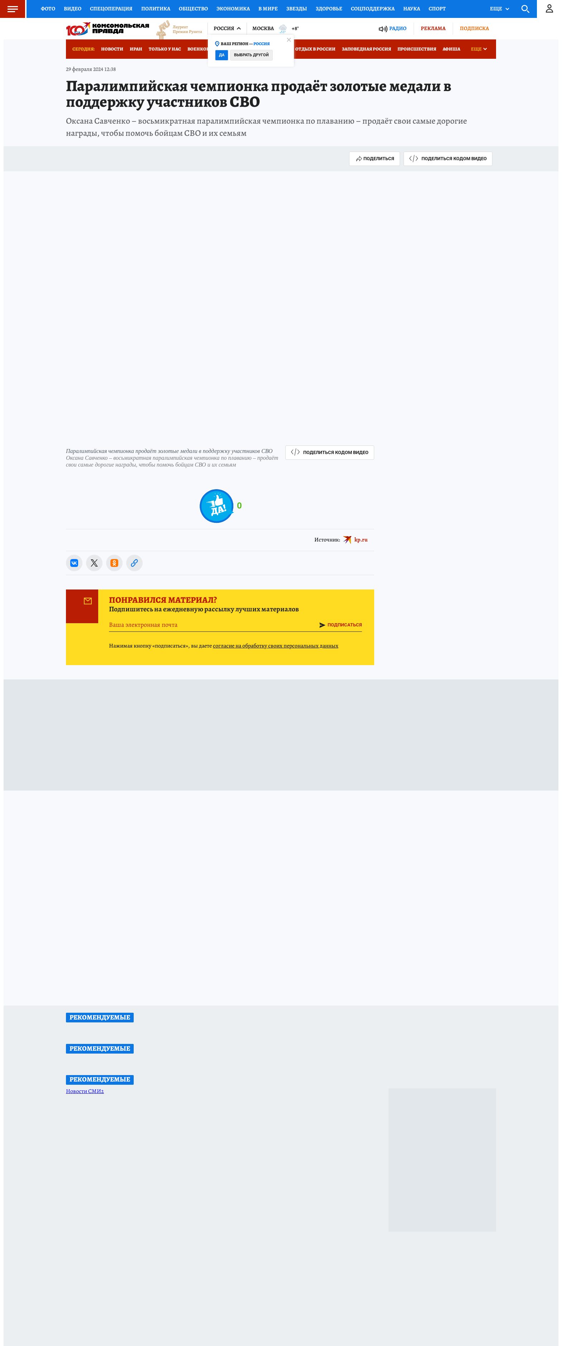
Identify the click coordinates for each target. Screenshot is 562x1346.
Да (221, 55)
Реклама (433, 28)
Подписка (474, 28)
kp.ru (361, 540)
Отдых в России (315, 49)
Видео (72, 8)
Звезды (296, 8)
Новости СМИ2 (85, 1091)
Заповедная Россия (366, 49)
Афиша (451, 49)
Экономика (233, 8)
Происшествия (416, 49)
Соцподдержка (373, 8)
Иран (136, 49)
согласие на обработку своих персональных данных (275, 646)
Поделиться (374, 158)
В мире (268, 8)
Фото (48, 8)
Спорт (437, 8)
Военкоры (200, 49)
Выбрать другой (251, 55)
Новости (112, 49)
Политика (155, 8)
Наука (411, 8)
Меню (9, 9)
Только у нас (165, 49)
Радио (397, 28)
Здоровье (329, 8)
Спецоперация (111, 8)
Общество (193, 8)
